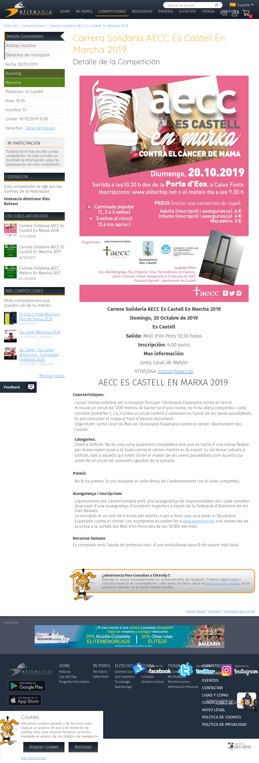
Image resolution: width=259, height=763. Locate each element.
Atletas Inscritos (21, 45)
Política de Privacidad (224, 724)
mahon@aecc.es (175, 371)
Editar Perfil (101, 677)
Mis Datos (100, 671)
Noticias (65, 671)
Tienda (208, 11)
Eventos (165, 11)
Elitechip (187, 11)
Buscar (215, 5)
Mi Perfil (84, 11)
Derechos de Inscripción (28, 55)
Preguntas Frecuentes (74, 682)
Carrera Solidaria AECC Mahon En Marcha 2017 (40, 270)
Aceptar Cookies (43, 747)
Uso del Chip (68, 677)
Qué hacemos (125, 677)
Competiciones (112, 11)
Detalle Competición (25, 36)
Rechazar (83, 747)
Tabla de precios (40, 128)
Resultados (142, 11)
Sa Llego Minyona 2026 (39, 332)
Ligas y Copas (71, 20)
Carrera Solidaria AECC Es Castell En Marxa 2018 (41, 228)
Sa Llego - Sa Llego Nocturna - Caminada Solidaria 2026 (39, 354)
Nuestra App (123, 687)
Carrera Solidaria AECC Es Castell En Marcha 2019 (88, 26)
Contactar (229, 11)
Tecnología (122, 682)
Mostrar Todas (52, 376)
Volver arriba (195, 611)
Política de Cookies (221, 717)
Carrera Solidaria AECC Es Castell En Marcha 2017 (41, 249)
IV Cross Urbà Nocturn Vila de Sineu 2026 (39, 316)
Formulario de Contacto (222, 583)
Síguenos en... (156, 666)
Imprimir (214, 611)
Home (65, 11)
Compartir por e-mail (239, 611)
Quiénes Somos (126, 671)
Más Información (33, 758)
